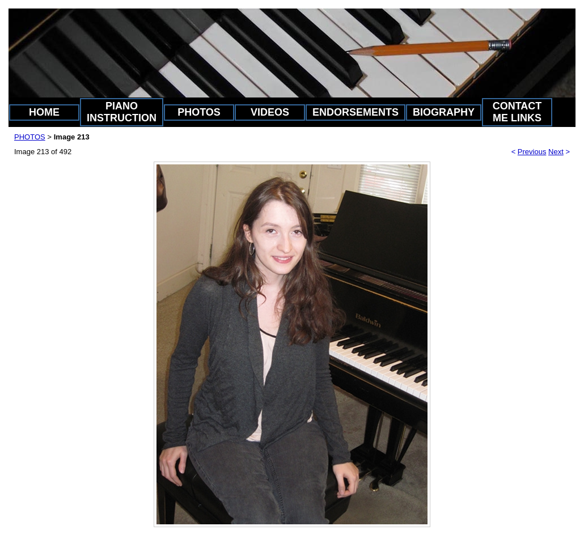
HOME (44, 112)
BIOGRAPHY (444, 112)
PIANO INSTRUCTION (121, 112)
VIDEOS (270, 112)
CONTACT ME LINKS (517, 112)
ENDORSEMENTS (355, 112)
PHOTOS (199, 112)
